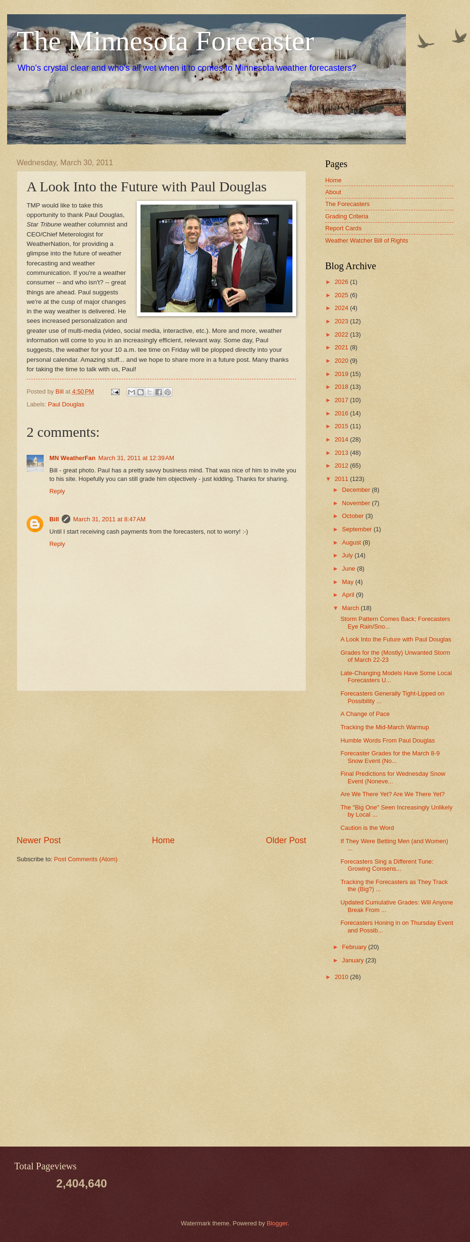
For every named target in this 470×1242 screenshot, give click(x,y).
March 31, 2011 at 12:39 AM (136, 457)
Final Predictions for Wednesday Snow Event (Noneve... (392, 777)
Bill (54, 519)
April (349, 594)
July (348, 555)
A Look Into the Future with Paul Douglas (395, 639)
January (353, 960)
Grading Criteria (346, 216)
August (352, 542)
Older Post (286, 840)
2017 (342, 400)
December (357, 489)
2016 (342, 413)
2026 (342, 281)
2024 (342, 307)
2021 (342, 347)
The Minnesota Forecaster (165, 40)
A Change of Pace (365, 713)
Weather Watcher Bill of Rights (366, 240)
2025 (342, 295)
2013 (342, 452)
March (351, 608)
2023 (342, 321)
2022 (342, 334)
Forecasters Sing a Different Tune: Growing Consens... (386, 865)
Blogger (277, 1223)
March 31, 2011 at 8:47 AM (109, 519)
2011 (342, 478)
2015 (342, 426)
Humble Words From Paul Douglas (387, 740)
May (348, 581)
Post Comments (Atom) (86, 859)
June (349, 568)
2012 (342, 465)
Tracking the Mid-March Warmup (384, 727)
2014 (342, 439)
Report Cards (343, 228)
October (353, 515)
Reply (57, 491)
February (355, 946)
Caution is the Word (367, 827)
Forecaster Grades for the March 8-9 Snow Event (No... (390, 757)
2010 (342, 976)
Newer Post (39, 840)
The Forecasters (347, 203)
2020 (342, 360)
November (357, 503)
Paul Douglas (66, 404)
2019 (342, 373)
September (358, 529)
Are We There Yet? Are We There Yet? (392, 794)
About (333, 192)
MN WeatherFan (72, 457)
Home (163, 840)
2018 (342, 386)
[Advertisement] (161, 763)
